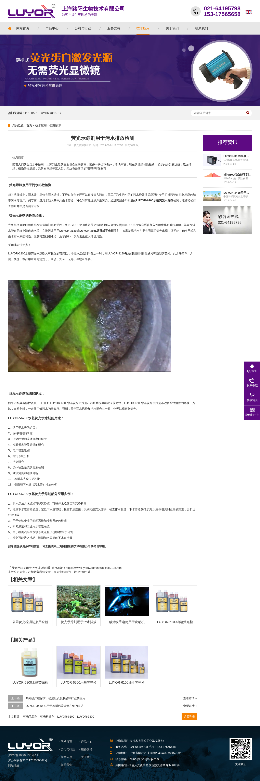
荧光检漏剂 (47, 716)
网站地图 (14, 765)
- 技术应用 (65, 757)
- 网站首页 (65, 741)
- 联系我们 (65, 764)
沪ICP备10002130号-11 (23, 755)
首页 (29, 125)
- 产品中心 (85, 741)
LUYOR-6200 (65, 716)
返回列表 (189, 716)
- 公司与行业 (67, 749)
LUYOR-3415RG (50, 113)
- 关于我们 (85, 757)
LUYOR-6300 (85, 716)
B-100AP (31, 113)
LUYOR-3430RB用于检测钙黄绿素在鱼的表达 (55, 705)
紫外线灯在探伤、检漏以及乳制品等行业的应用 (55, 698)
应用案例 (56, 125)
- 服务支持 (85, 749)
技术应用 (41, 125)
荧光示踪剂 (30, 716)
